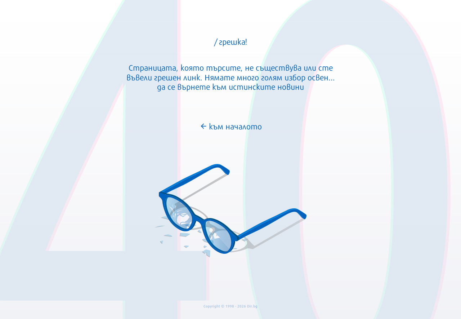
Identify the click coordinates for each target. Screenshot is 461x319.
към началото (231, 125)
